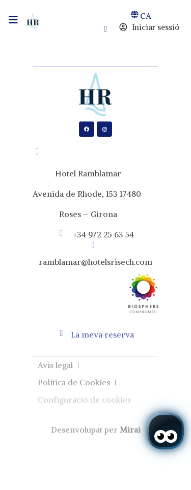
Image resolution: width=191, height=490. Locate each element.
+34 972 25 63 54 (103, 234)
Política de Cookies (74, 382)
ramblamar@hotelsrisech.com (95, 262)
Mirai (130, 429)
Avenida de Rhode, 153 (75, 194)
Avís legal (55, 365)
